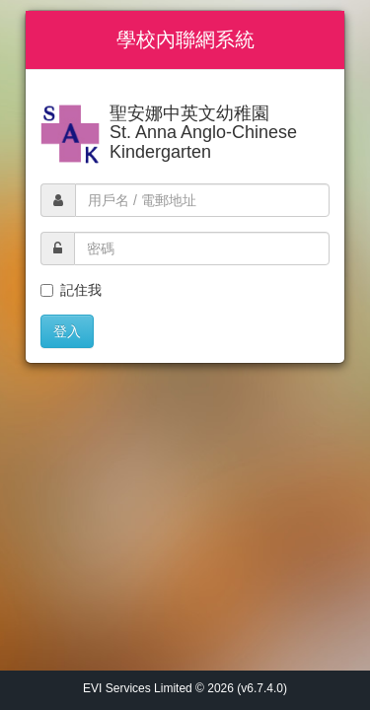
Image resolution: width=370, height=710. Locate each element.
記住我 (71, 290)
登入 (67, 331)
